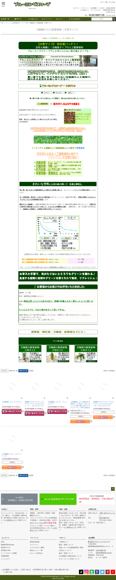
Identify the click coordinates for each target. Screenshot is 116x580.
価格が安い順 (13, 371)
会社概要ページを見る (98, 8)
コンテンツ (5, 538)
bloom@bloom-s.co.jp (103, 553)
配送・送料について (66, 545)
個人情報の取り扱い (62, 569)
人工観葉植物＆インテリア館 (19, 23)
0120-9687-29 (104, 518)
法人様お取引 (74, 19)
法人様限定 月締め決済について (70, 556)
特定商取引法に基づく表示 (43, 569)
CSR (2, 542)
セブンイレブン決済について (69, 559)
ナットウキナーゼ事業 (9, 553)
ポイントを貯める (36, 553)
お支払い (4, 509)
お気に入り (33, 19)
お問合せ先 (92, 509)
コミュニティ (5, 559)
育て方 (17, 19)
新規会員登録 (111, 8)
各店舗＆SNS (6, 550)
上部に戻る (8, 572)
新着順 (31, 371)
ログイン (76, 8)
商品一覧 (5, 19)
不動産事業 (5, 556)
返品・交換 (63, 509)
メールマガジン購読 (37, 547)
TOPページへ (5, 23)
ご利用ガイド (85, 10)
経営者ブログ (5, 547)
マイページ (85, 8)
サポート (62, 538)
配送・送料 (34, 509)
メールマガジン (96, 10)
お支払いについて (65, 550)
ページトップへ (113, 489)
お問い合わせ (111, 12)
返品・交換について (66, 553)
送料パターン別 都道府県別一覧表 (71, 547)
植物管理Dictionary (109, 10)
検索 (114, 19)
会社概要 (91, 538)
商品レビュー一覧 (36, 550)
